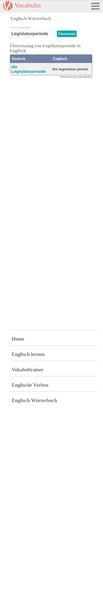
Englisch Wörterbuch (34, 400)
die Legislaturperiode (29, 69)
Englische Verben (30, 385)
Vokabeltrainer (28, 369)
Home (18, 339)
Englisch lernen (28, 354)
